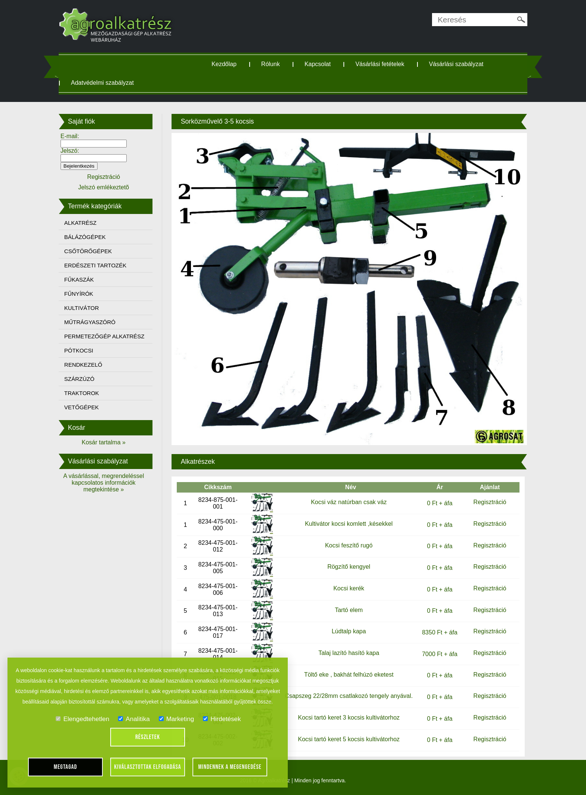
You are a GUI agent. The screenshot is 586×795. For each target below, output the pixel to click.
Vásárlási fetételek (379, 64)
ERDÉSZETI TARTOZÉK (95, 265)
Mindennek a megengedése (230, 767)
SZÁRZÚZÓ (79, 379)
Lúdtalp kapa (348, 631)
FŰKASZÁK (79, 279)
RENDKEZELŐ (83, 364)
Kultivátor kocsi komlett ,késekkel (349, 524)
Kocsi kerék (348, 588)
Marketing (176, 719)
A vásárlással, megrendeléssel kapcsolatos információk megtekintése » (103, 483)
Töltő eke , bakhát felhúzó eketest (349, 674)
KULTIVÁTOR (81, 308)
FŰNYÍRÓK (78, 294)
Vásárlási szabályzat (456, 64)
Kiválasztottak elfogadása (147, 767)
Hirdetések (222, 719)
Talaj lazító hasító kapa (348, 653)
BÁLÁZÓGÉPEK (85, 237)
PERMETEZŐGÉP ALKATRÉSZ (104, 336)
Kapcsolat (318, 64)
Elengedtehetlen (82, 719)
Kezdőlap (224, 64)
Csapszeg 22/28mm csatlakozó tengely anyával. (349, 696)
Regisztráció (490, 502)
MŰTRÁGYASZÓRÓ (89, 322)
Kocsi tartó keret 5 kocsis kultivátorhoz (349, 739)
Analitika (133, 719)
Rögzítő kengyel (348, 566)
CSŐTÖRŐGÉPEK (88, 251)
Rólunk (270, 64)
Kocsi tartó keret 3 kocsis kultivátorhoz (349, 717)
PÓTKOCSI (78, 350)
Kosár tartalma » (104, 442)
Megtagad (65, 767)
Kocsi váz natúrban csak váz (349, 502)
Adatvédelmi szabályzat (102, 83)
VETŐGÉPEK (81, 407)
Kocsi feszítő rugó (349, 545)
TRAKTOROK (81, 393)
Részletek (147, 737)
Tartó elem (349, 610)
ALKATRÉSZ (80, 223)
